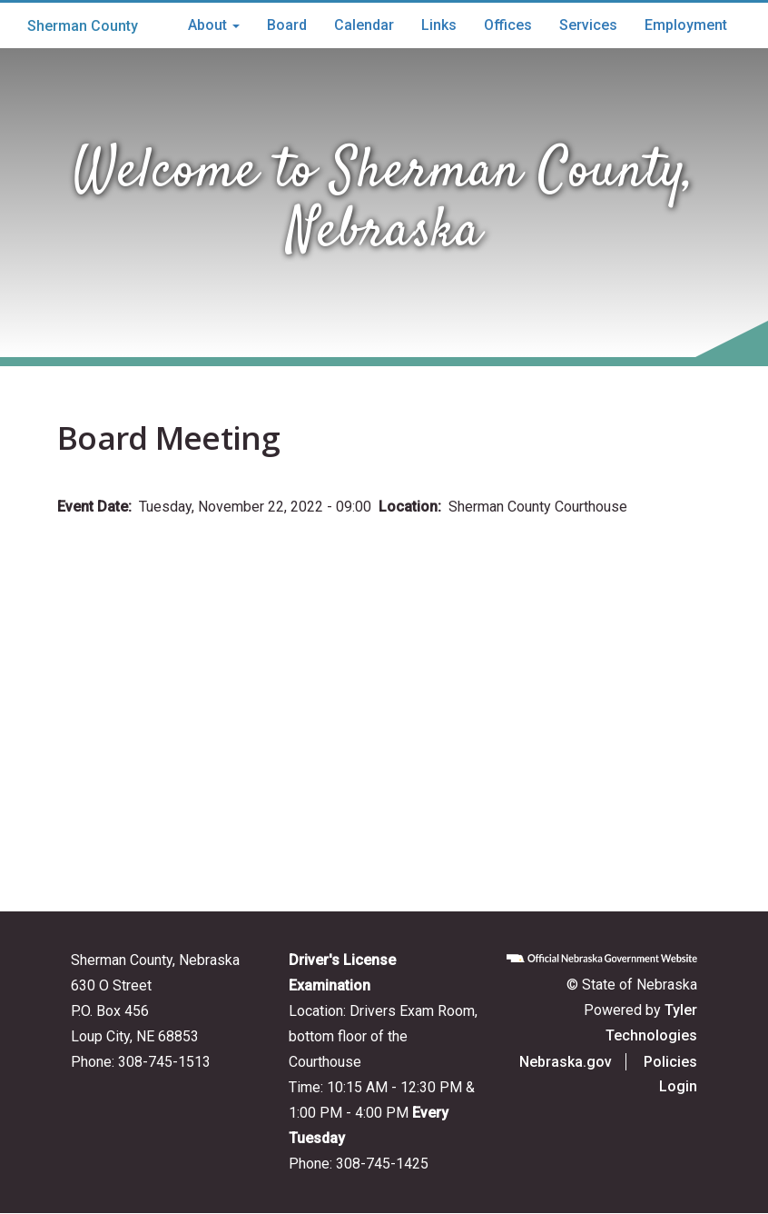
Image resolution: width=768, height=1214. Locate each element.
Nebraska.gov (565, 1061)
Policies (670, 1061)
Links (439, 25)
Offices (508, 25)
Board (287, 25)
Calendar (364, 25)
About (214, 25)
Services (588, 25)
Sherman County (82, 26)
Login (678, 1086)
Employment (686, 25)
